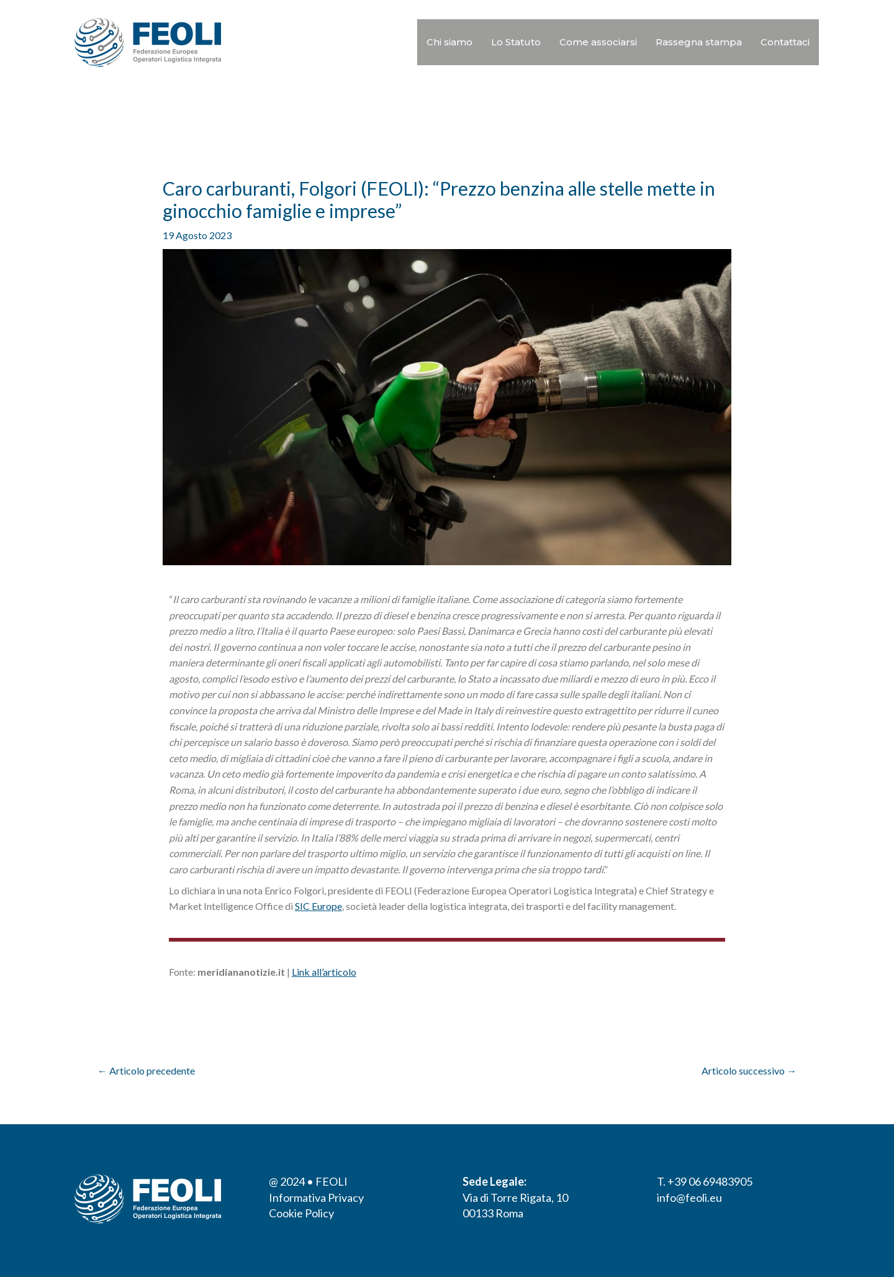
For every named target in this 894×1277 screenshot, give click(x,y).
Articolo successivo (749, 1070)
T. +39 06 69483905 (704, 1181)
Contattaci (785, 42)
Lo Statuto (516, 42)
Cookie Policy (301, 1213)
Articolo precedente (146, 1070)
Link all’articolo (324, 972)
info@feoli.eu (689, 1197)
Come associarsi (598, 42)
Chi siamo (449, 42)
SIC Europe (318, 906)
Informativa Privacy (316, 1197)
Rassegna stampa (699, 42)
